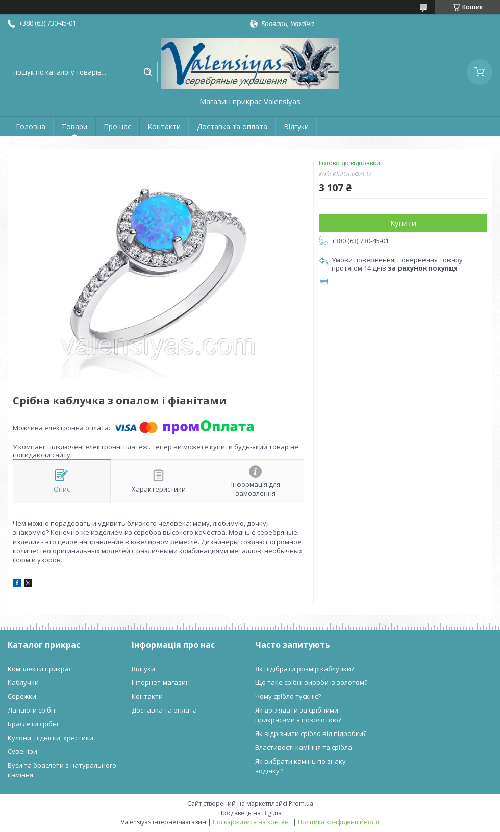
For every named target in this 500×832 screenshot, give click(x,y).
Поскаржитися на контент (252, 822)
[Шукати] (147, 72)
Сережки (22, 696)
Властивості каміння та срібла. (304, 747)
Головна (30, 126)
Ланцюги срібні (32, 710)
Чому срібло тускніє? (288, 696)
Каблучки (23, 682)
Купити (403, 222)
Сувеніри (22, 751)
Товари (74, 126)
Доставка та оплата (232, 126)
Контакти (164, 126)
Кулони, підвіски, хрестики (50, 737)
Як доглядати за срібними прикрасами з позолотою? (298, 714)
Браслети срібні (33, 723)
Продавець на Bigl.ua (250, 813)
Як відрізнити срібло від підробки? (310, 733)
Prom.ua (301, 803)
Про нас (117, 126)
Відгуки (296, 126)
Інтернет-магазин (161, 682)
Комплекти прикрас (40, 668)
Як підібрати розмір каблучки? (304, 668)
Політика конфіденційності (338, 822)
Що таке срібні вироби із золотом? (311, 682)
